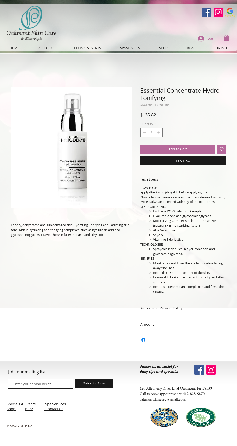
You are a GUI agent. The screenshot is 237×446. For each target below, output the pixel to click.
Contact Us (54, 408)
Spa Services (55, 403)
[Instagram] (218, 12)
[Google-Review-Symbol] (230, 12)
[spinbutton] (151, 132)
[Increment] (159, 132)
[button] (226, 38)
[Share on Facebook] (143, 340)
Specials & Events (21, 403)
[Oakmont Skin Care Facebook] (206, 12)
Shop (11, 408)
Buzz (29, 408)
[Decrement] (144, 132)
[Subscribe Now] (94, 383)
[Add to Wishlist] (221, 149)
